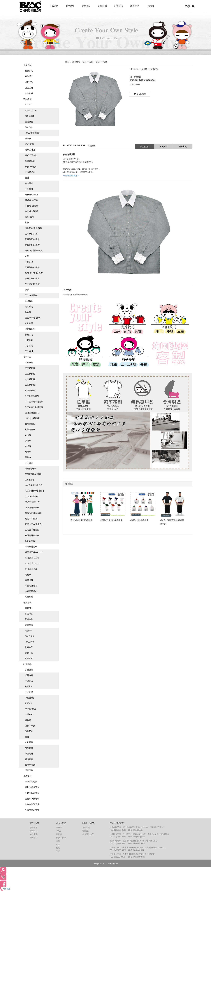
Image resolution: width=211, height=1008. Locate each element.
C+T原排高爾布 (32, 396)
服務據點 (27, 776)
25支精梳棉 (30, 374)
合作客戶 (29, 93)
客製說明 (163, 146)
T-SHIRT (29, 105)
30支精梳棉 (30, 379)
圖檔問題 (29, 759)
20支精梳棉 (30, 368)
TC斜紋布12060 (32, 563)
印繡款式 (27, 602)
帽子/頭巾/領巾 (31, 194)
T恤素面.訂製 (31, 110)
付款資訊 (29, 681)
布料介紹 (27, 357)
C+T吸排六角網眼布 (34, 407)
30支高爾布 (30, 390)
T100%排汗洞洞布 (33, 513)
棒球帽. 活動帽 (31, 211)
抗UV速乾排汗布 (32, 502)
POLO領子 (29, 636)
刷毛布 (28, 457)
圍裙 (27, 178)
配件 (58, 844)
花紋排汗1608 (31, 519)
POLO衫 (28, 127)
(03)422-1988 (119, 843)
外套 (27, 256)
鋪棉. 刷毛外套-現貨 (34, 273)
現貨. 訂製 (29, 144)
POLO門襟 (29, 642)
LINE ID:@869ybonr (136, 857)
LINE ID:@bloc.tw (135, 830)
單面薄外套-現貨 (32, 267)
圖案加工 (29, 608)
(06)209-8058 (119, 857)
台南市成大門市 (32, 810)
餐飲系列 (29, 334)
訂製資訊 (27, 664)
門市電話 (5, 889)
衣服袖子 (29, 647)
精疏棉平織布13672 (34, 552)
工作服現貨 (30, 172)
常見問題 (29, 742)
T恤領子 (28, 630)
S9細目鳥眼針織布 (33, 474)
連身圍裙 (29, 183)
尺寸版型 (29, 692)
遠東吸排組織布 (32, 530)
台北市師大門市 (32, 793)
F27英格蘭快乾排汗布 (34, 491)
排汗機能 (29, 463)
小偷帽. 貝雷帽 (31, 206)
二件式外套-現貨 (32, 284)
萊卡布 (28, 435)
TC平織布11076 (32, 558)
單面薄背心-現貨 (32, 239)
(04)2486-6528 (120, 850)
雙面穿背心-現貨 (32, 245)
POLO (58, 831)
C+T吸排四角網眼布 (34, 401)
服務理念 (29, 76)
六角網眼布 (30, 429)
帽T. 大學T (29, 116)
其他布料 (29, 597)
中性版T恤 (29, 698)
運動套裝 (29, 121)
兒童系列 (29, 306)
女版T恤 (28, 703)
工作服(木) (29, 351)
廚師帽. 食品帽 (31, 200)
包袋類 (28, 312)
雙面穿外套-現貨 (32, 278)
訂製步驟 (29, 675)
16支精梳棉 (30, 385)
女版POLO (29, 714)
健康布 (28, 451)
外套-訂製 (29, 262)
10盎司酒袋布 (31, 586)
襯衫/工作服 (30, 150)
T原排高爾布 (30, 468)
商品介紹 (144, 146)
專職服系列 (30, 161)
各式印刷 (29, 614)
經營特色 (29, 82)
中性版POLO (30, 709)
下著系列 (29, 346)
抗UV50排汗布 (31, 496)
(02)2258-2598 (120, 830)
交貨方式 (29, 686)
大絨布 (28, 446)
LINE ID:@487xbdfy (136, 843)
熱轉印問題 (30, 765)
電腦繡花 (29, 619)
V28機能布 (29, 480)
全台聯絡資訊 (31, 781)
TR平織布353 (31, 569)
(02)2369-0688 (120, 837)
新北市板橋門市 (32, 787)
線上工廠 (29, 88)
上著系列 (29, 340)
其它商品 (29, 301)
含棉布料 (29, 362)
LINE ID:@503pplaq (136, 837)
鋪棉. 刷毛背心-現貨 (34, 250)
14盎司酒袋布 (31, 591)
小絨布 (28, 440)
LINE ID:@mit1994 (136, 850)
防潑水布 (29, 580)
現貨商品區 (30, 329)
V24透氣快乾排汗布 (34, 485)
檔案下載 (29, 770)
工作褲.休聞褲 (31, 295)
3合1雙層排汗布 (32, 413)
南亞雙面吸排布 (32, 535)
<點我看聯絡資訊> (70, 176)
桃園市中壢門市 (32, 799)
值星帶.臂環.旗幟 (32, 318)
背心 (27, 222)
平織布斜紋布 (31, 546)
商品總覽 (27, 99)
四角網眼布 (30, 424)
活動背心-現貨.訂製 (33, 228)
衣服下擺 (29, 653)
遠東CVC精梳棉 (32, 418)
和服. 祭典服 (30, 166)
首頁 (67, 62)
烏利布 (28, 574)
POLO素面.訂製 (32, 133)
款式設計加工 (88, 834)
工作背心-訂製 (31, 234)
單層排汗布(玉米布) (33, 524)
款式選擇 (29, 625)
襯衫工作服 (30, 725)
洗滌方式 (183, 146)
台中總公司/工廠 (32, 804)
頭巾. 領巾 (29, 217)
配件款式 (29, 658)
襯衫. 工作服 (30, 155)
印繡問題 (29, 753)
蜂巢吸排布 (30, 541)
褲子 (27, 289)
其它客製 (29, 323)
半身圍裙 (29, 189)
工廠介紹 (27, 65)
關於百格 (29, 71)
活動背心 (29, 731)
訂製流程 (29, 669)
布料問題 (29, 748)
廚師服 (28, 138)
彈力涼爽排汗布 (32, 507)
